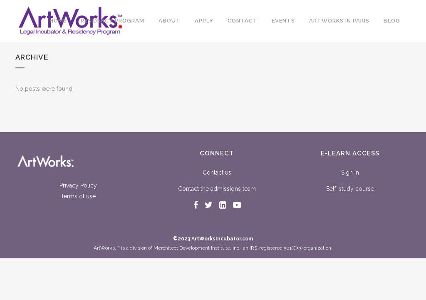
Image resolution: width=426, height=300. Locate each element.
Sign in (350, 172)
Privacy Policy (78, 185)
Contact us (217, 172)
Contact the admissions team (217, 188)
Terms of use (78, 196)
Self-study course (350, 188)
